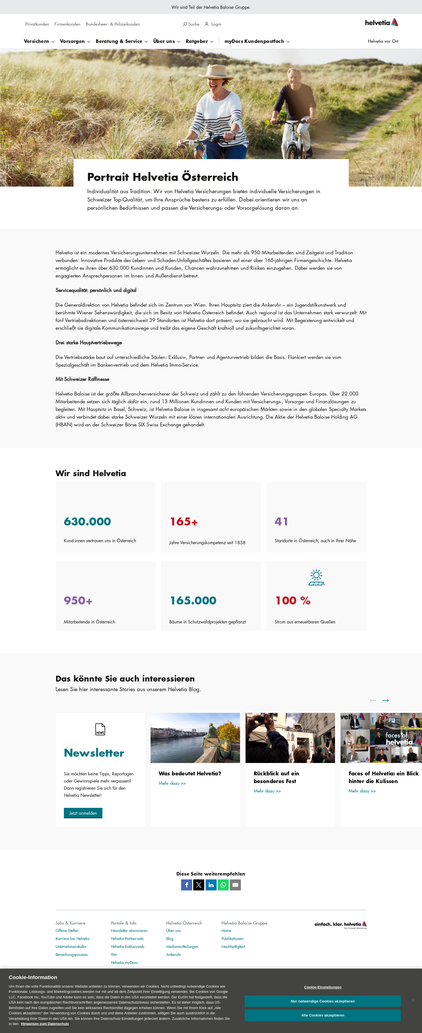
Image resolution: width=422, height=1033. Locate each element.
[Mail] (235, 884)
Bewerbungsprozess (72, 954)
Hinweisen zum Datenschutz (45, 1024)
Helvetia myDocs (124, 962)
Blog (169, 938)
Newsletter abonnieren (129, 930)
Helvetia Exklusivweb (127, 946)
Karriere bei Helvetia (72, 938)
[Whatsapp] (223, 884)
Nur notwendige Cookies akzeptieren (323, 1001)
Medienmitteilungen (182, 946)
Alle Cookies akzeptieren (322, 1015)
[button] (83, 813)
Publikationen (232, 938)
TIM (114, 954)
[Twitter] (198, 884)
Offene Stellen (67, 930)
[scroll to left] (376, 700)
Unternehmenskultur (71, 946)
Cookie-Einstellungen (323, 987)
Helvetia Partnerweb (127, 938)
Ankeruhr (173, 954)
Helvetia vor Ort (383, 41)
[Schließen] (413, 1000)
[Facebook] (186, 884)
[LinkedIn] (211, 884)
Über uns (173, 930)
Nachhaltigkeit (233, 946)
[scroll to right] (389, 700)
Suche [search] (191, 24)
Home (226, 930)
